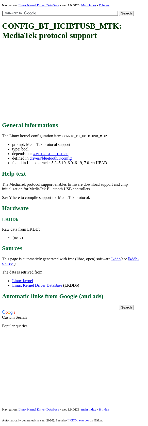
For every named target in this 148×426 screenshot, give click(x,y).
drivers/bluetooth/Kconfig (50, 158)
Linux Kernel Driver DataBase (39, 5)
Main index (88, 5)
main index (88, 410)
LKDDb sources (78, 420)
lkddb (116, 259)
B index (104, 5)
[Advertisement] (75, 81)
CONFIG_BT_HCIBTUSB (50, 153)
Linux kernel (22, 281)
